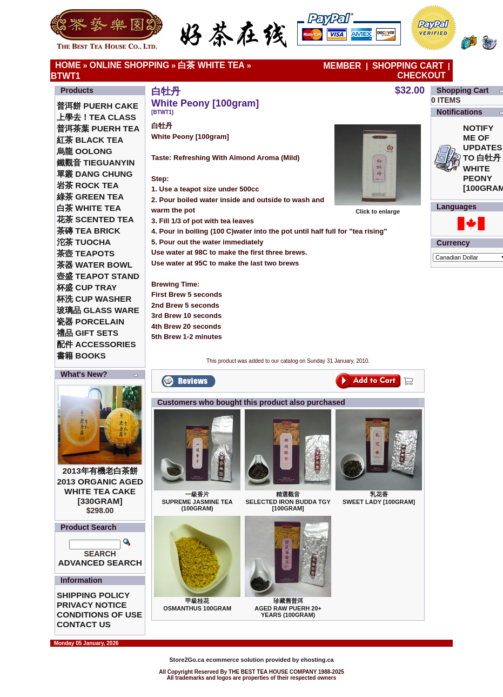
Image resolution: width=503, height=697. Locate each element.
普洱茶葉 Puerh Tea (98, 128)
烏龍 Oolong (84, 151)
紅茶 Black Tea (90, 139)
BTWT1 (66, 76)
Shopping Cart (408, 65)
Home (68, 65)
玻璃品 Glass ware (98, 310)
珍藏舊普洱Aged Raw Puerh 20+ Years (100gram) (287, 608)
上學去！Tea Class (96, 117)
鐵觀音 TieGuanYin (96, 162)
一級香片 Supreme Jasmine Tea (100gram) (197, 501)
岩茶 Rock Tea (88, 185)
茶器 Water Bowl (94, 264)
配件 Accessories (96, 344)
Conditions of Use (99, 614)
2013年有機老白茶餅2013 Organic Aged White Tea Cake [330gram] (100, 486)
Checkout (421, 75)
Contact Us (84, 624)
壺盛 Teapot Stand (98, 276)
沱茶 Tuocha (84, 242)
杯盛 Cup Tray (87, 287)
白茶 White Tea (211, 65)
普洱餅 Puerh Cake (97, 105)
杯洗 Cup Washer (94, 298)
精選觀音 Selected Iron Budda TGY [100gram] (287, 501)
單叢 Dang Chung (94, 173)
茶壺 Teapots (86, 253)
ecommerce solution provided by (234, 659)
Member (343, 65)
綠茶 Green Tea (90, 196)
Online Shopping (130, 65)
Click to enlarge (377, 209)
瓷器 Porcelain (90, 321)
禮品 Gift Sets (87, 332)
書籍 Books (81, 355)
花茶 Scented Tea (95, 219)
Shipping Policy (93, 595)
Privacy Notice (91, 604)
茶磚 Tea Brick (88, 230)
